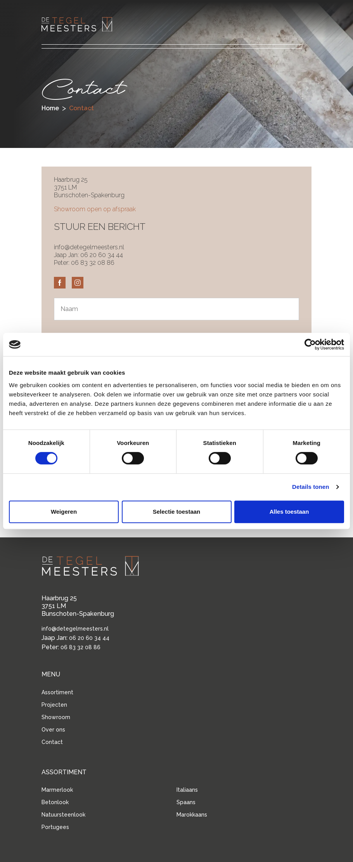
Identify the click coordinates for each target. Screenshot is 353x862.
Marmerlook (57, 790)
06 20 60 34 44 (101, 255)
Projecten (54, 705)
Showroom (56, 717)
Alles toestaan (289, 511)
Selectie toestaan (177, 511)
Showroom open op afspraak (95, 209)
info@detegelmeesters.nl (89, 247)
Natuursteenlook (63, 815)
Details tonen (310, 486)
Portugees (55, 827)
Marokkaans (191, 815)
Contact (52, 742)
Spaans (186, 802)
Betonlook (55, 802)
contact (81, 108)
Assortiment (57, 692)
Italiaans (187, 790)
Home (50, 108)
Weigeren (64, 511)
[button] (295, 23)
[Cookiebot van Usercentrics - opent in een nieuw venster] (310, 344)
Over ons (53, 729)
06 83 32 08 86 (92, 262)
